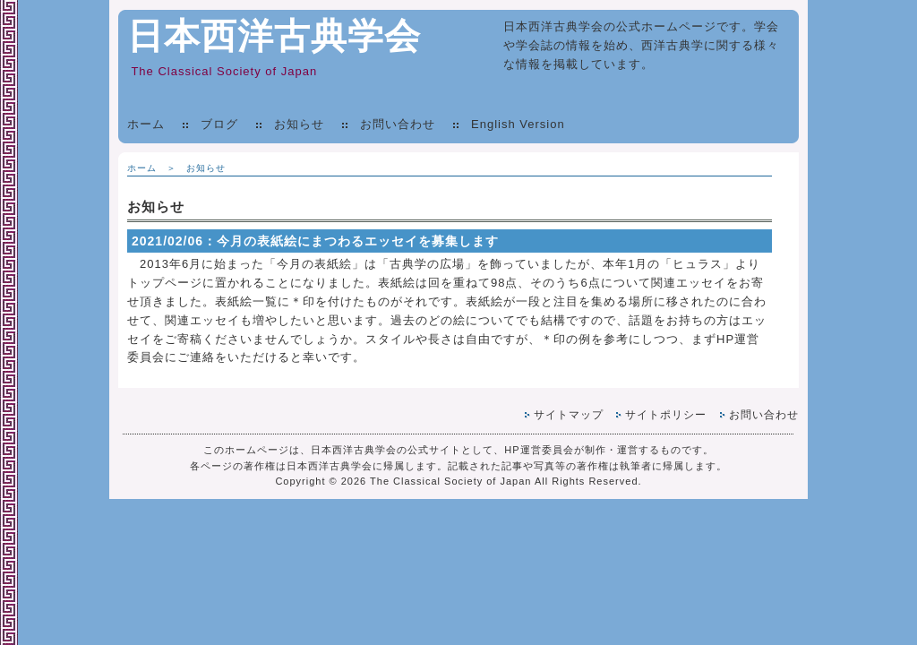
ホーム (146, 124)
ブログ (219, 124)
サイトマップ (569, 414)
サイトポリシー (666, 414)
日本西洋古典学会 (274, 36)
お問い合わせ (397, 124)
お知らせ (299, 124)
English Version (518, 124)
